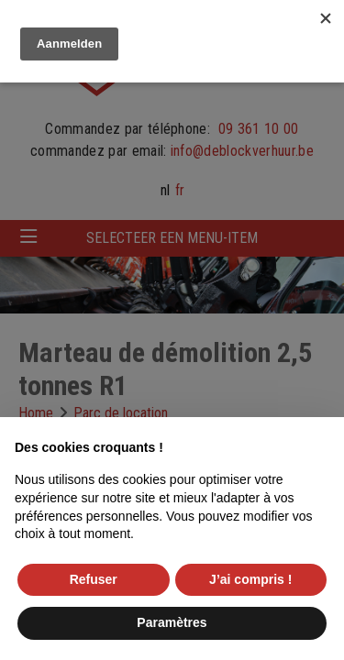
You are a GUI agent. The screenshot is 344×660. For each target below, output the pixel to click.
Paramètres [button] (171, 622)
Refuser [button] (93, 579)
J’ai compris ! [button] (250, 579)
